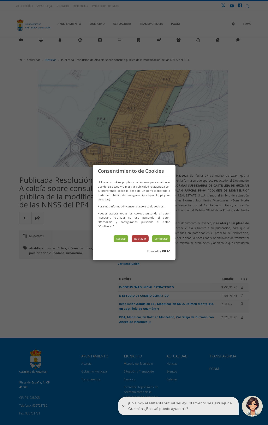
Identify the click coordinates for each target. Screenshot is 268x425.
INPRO (166, 251)
